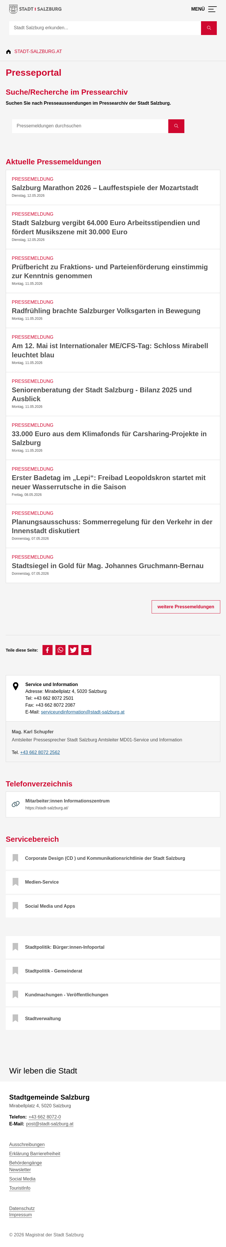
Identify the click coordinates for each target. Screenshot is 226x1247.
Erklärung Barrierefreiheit (34, 1153)
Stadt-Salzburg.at (38, 51)
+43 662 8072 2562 (40, 752)
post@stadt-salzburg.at (50, 1123)
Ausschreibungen (27, 1144)
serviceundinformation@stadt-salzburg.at (82, 712)
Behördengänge (25, 1162)
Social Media (22, 1178)
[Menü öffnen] (204, 9)
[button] (48, 650)
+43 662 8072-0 (44, 1116)
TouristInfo (19, 1188)
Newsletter (20, 1169)
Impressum (20, 1214)
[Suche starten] (209, 28)
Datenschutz (22, 1208)
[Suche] (105, 28)
